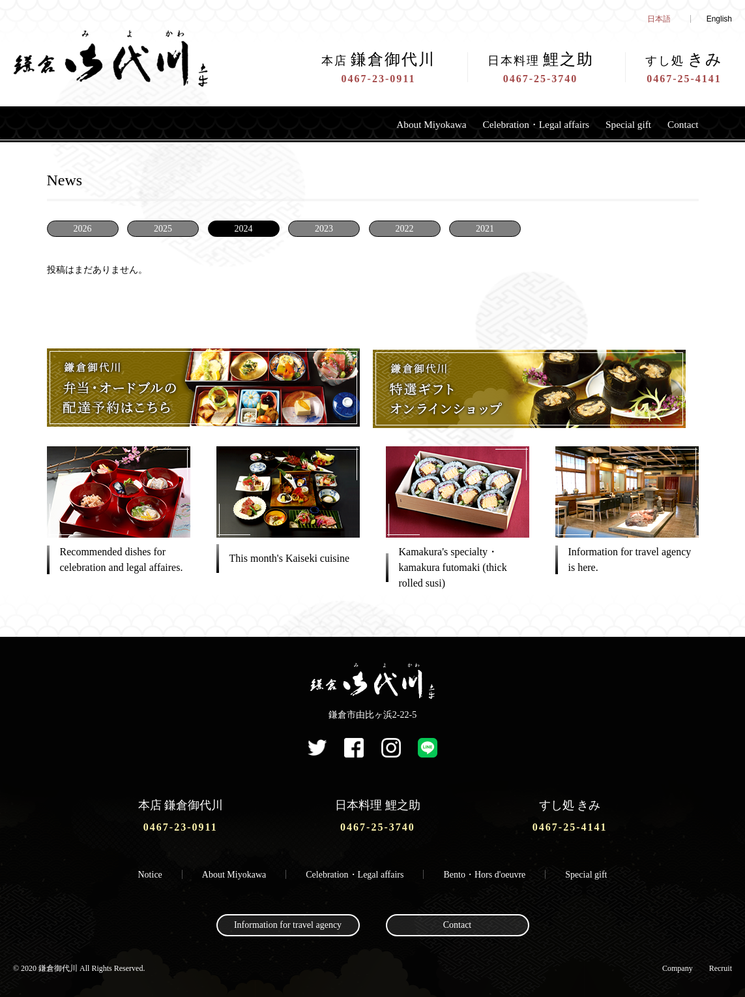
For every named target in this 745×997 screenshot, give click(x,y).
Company (677, 965)
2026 (83, 229)
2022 (405, 229)
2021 (485, 229)
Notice (150, 871)
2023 (324, 229)
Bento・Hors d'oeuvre (485, 871)
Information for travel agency (288, 922)
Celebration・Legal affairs (513, 123)
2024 (244, 229)
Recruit (720, 965)
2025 (163, 229)
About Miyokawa (392, 123)
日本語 (659, 18)
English (719, 18)
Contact (680, 123)
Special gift (618, 123)
